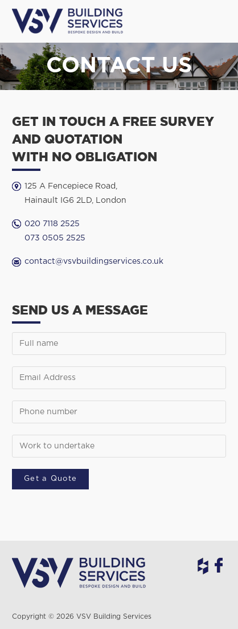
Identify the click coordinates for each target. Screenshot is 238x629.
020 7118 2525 (52, 223)
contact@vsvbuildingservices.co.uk (93, 261)
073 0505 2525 (54, 238)
